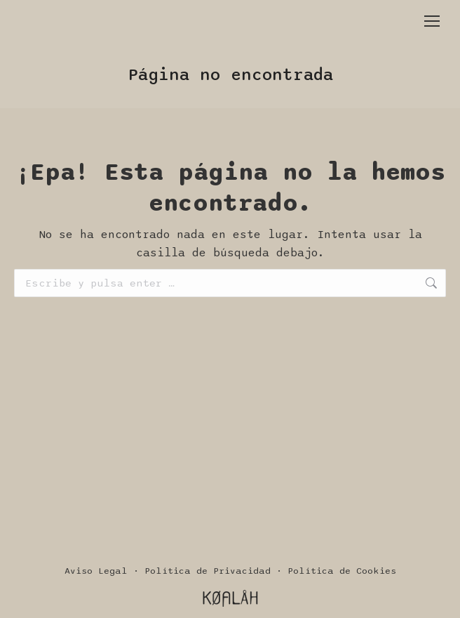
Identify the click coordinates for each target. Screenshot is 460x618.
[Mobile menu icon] (432, 21)
